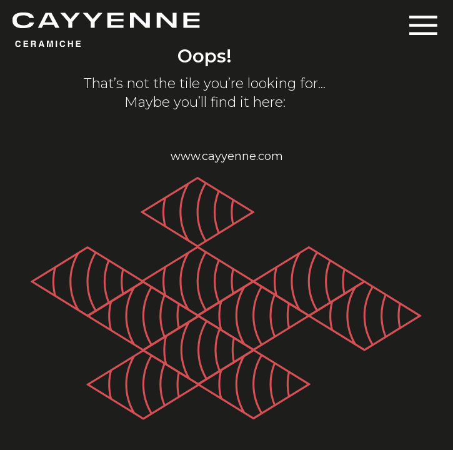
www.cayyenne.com (227, 156)
